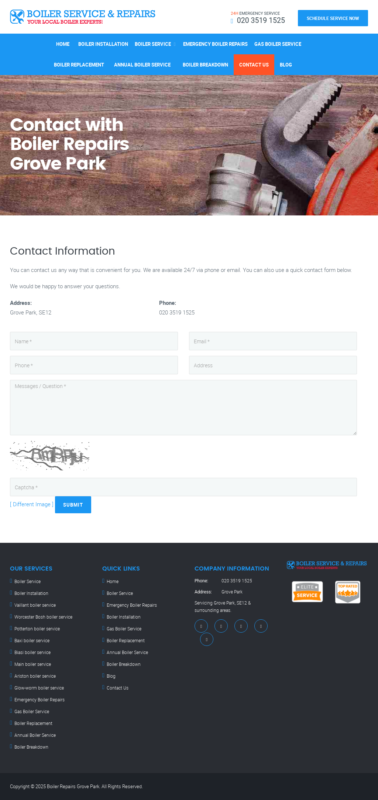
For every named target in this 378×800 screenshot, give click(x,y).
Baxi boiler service (31, 640)
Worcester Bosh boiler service (43, 617)
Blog (286, 64)
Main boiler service (32, 664)
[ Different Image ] (32, 504)
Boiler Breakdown (205, 64)
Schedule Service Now (333, 18)
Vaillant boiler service (35, 605)
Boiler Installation (103, 44)
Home (63, 44)
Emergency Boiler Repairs (215, 44)
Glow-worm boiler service (39, 688)
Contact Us (254, 64)
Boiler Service (153, 44)
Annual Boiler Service (142, 64)
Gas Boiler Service (277, 44)
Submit (73, 504)
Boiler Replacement (79, 64)
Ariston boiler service (35, 676)
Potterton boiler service (37, 629)
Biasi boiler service (32, 652)
